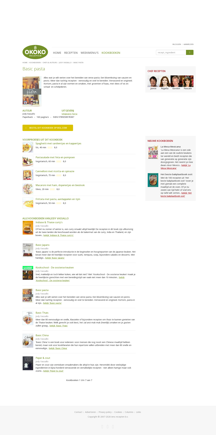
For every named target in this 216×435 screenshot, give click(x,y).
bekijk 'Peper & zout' (53, 370)
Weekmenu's (90, 52)
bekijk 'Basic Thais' (59, 325)
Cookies (118, 412)
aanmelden (189, 44)
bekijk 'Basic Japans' (55, 257)
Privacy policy (105, 412)
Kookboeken (111, 52)
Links (138, 412)
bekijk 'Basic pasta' (52, 303)
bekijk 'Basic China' (58, 348)
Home (57, 52)
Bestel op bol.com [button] (46, 127)
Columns (129, 412)
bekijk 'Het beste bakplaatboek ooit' (176, 194)
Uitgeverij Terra (69, 113)
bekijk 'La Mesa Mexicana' (175, 167)
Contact (78, 412)
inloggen (176, 44)
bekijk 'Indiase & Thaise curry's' (59, 235)
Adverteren (90, 412)
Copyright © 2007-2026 (99, 416)
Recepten (71, 52)
